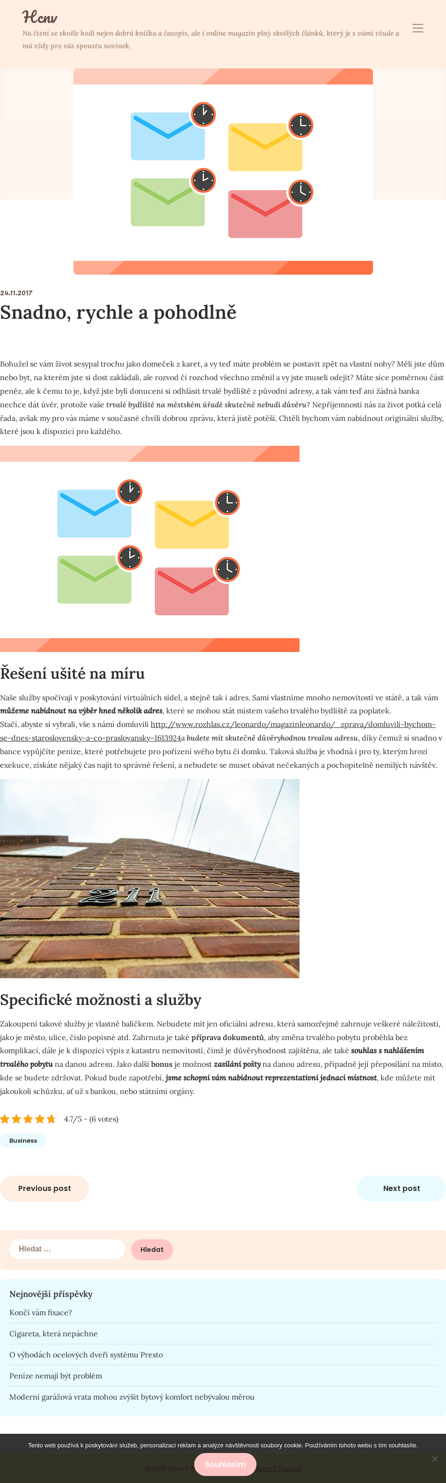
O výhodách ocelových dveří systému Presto (86, 1354)
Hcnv (39, 17)
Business (23, 1140)
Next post (401, 1188)
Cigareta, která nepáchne (53, 1333)
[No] (434, 1458)
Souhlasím (225, 1464)
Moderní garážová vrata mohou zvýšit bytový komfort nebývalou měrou (132, 1396)
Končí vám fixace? (40, 1312)
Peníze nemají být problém (55, 1375)
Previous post (44, 1188)
